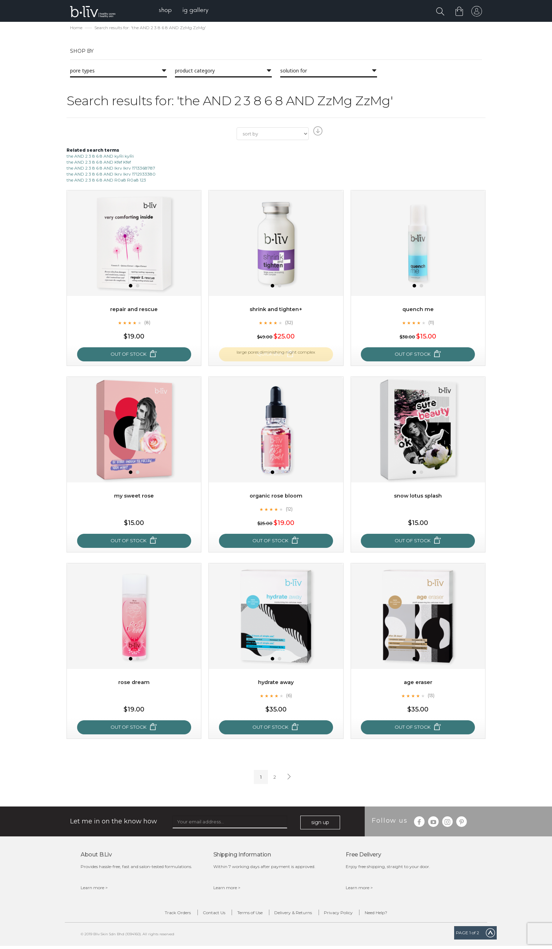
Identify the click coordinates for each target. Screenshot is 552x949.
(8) (147, 323)
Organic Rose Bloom (276, 496)
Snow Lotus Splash (418, 496)
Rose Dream (134, 683)
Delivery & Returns (298, 914)
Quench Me (418, 310)
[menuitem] (170, 10)
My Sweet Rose (134, 496)
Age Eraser (418, 683)
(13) (431, 696)
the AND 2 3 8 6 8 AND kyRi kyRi (100, 156)
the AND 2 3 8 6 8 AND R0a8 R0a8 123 (106, 180)
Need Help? (401, 914)
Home (76, 28)
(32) (289, 323)
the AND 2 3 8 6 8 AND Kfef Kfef (99, 162)
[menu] (188, 10)
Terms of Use (244, 914)
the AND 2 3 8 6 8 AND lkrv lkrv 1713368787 (111, 168)
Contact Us (198, 914)
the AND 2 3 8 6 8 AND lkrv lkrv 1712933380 (111, 174)
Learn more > (94, 888)
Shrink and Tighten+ (276, 310)
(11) (431, 323)
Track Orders (152, 914)
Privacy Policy (353, 914)
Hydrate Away (276, 683)
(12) (289, 509)
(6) (289, 696)
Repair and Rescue (134, 310)
